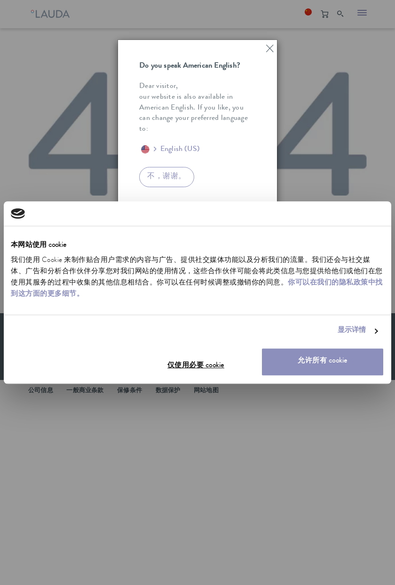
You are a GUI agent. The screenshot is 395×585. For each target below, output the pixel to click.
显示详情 (352, 331)
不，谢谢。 (166, 177)
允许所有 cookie (323, 361)
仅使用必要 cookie (195, 366)
